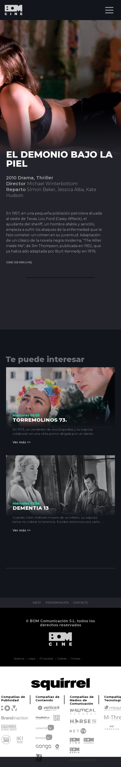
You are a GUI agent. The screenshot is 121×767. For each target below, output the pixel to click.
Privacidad (46, 658)
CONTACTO (82, 602)
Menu (109, 8)
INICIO (35, 602)
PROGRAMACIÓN (57, 602)
